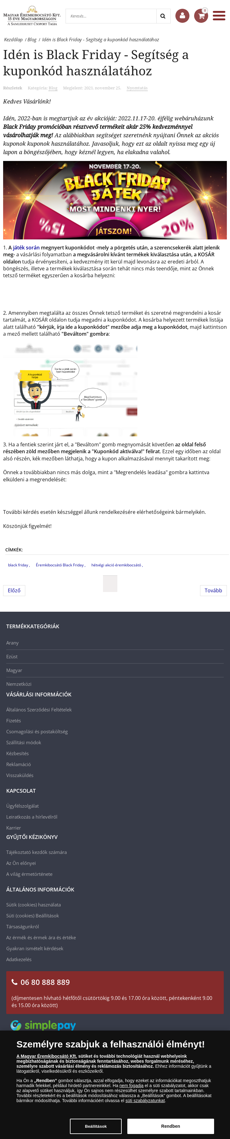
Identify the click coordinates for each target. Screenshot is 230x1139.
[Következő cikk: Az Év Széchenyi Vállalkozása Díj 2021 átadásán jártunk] (213, 590)
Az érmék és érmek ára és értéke (41, 937)
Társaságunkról (22, 926)
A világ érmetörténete (29, 874)
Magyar (14, 670)
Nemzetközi (19, 684)
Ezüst (11, 656)
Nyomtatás (137, 88)
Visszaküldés (19, 775)
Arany (12, 643)
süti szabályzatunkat (145, 1100)
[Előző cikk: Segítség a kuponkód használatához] (14, 590)
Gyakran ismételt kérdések (34, 948)
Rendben (170, 1126)
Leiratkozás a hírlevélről (31, 817)
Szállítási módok (23, 742)
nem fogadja (132, 1085)
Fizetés (13, 720)
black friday (18, 565)
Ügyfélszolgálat (22, 806)
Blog (53, 88)
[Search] (163, 16)
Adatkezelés (19, 959)
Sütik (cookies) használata (33, 904)
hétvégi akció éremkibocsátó (116, 565)
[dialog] (115, 1085)
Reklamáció (18, 764)
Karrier (13, 828)
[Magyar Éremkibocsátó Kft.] (32, 15)
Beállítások (47, 915)
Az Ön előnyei (21, 863)
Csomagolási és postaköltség (37, 731)
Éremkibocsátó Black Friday (60, 565)
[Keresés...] (111, 16)
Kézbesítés (17, 753)
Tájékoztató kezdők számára (36, 852)
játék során (26, 247)
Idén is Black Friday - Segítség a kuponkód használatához (96, 62)
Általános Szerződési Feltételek (39, 709)
